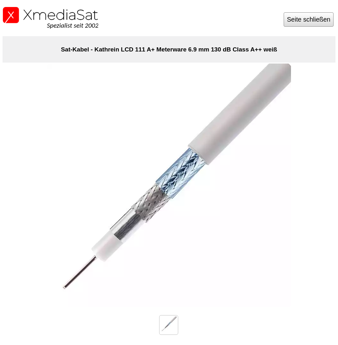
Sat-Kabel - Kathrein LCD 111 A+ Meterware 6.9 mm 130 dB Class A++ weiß (169, 49)
